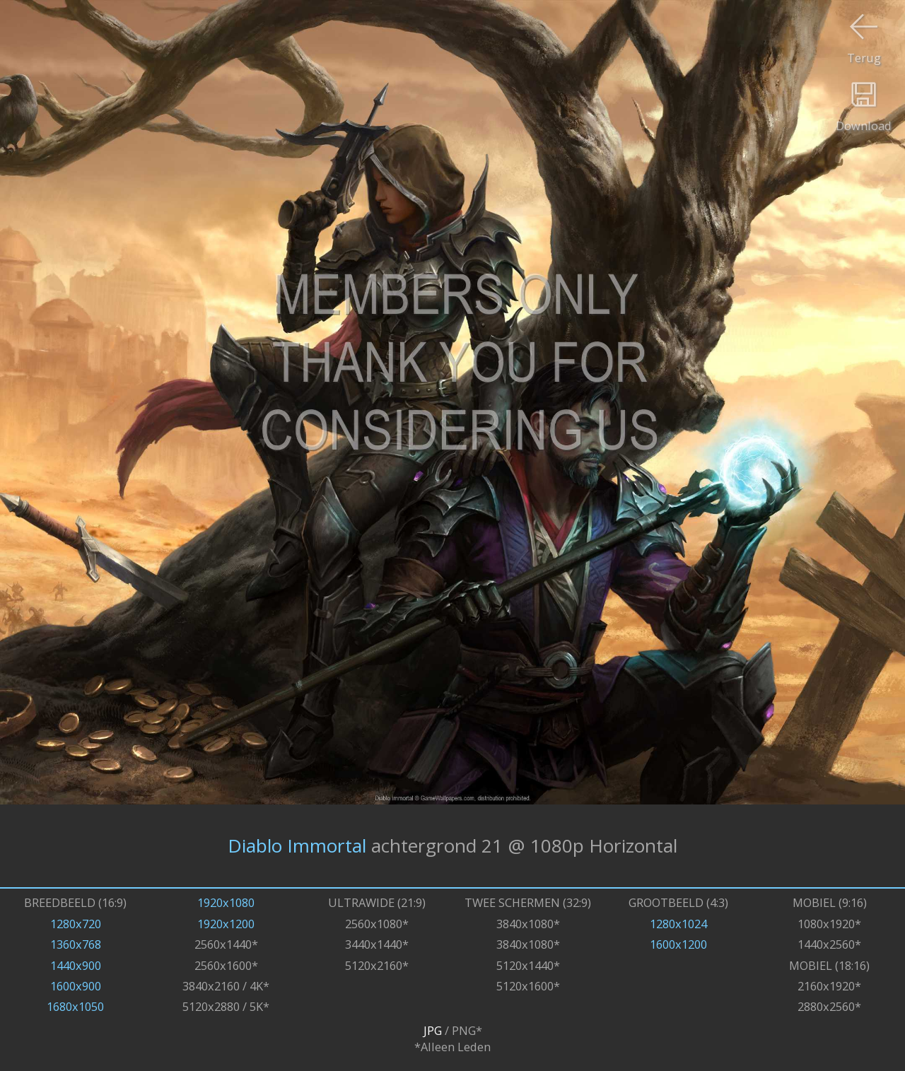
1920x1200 (226, 923)
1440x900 (75, 965)
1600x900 (75, 986)
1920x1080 (226, 902)
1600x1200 (678, 944)
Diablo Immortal (297, 845)
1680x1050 (75, 1006)
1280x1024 (678, 923)
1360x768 (75, 944)
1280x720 (75, 923)
